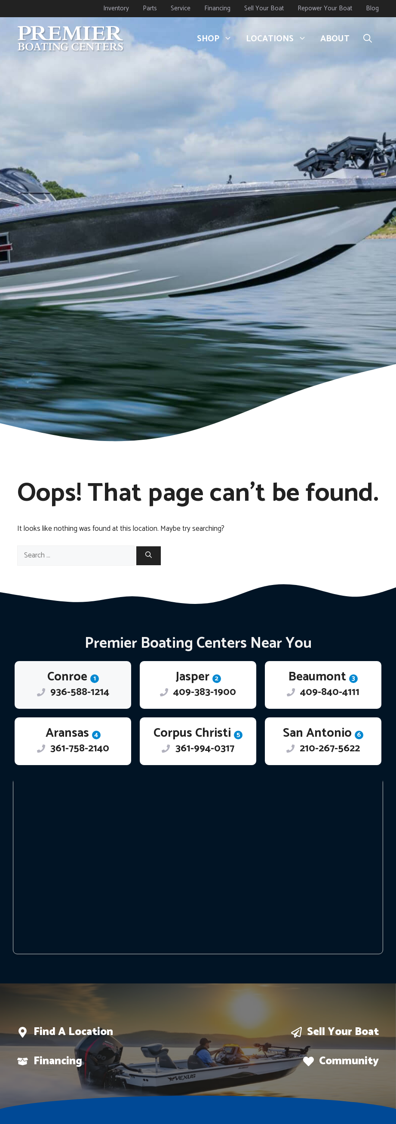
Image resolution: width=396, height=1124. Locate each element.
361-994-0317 (204, 748)
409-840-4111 (329, 692)
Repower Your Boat (325, 8)
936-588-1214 (79, 692)
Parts (150, 8)
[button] (367, 39)
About (335, 39)
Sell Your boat (343, 1032)
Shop (218, 39)
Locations (279, 39)
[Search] (148, 556)
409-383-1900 (204, 692)
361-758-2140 (79, 748)
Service (180, 8)
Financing (217, 8)
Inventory (116, 8)
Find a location (73, 1032)
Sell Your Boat (264, 8)
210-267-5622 (330, 748)
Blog (372, 8)
